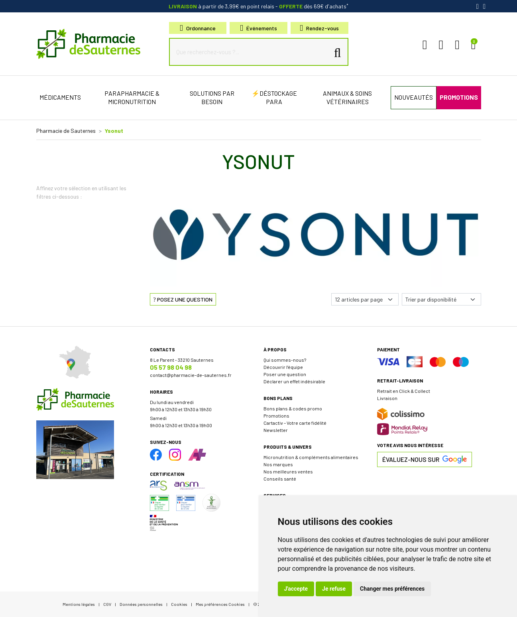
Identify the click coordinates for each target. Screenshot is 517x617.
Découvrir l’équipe (283, 367)
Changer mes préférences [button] (392, 588)
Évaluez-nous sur (424, 459)
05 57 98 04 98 (171, 367)
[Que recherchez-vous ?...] (251, 52)
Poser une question (284, 374)
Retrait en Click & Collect (403, 391)
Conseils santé (279, 478)
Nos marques (278, 464)
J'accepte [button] (296, 588)
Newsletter (275, 430)
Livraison (387, 398)
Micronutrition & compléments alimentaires (310, 457)
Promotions (276, 415)
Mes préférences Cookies (220, 604)
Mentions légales (79, 604)
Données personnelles (141, 604)
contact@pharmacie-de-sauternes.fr (191, 375)
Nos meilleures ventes (288, 471)
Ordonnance (198, 28)
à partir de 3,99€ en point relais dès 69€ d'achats (258, 6)
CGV (107, 604)
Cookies (179, 604)
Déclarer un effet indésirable (294, 381)
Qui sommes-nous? (284, 360)
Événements (258, 28)
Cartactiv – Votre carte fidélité (294, 423)
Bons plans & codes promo (292, 408)
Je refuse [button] (334, 588)
